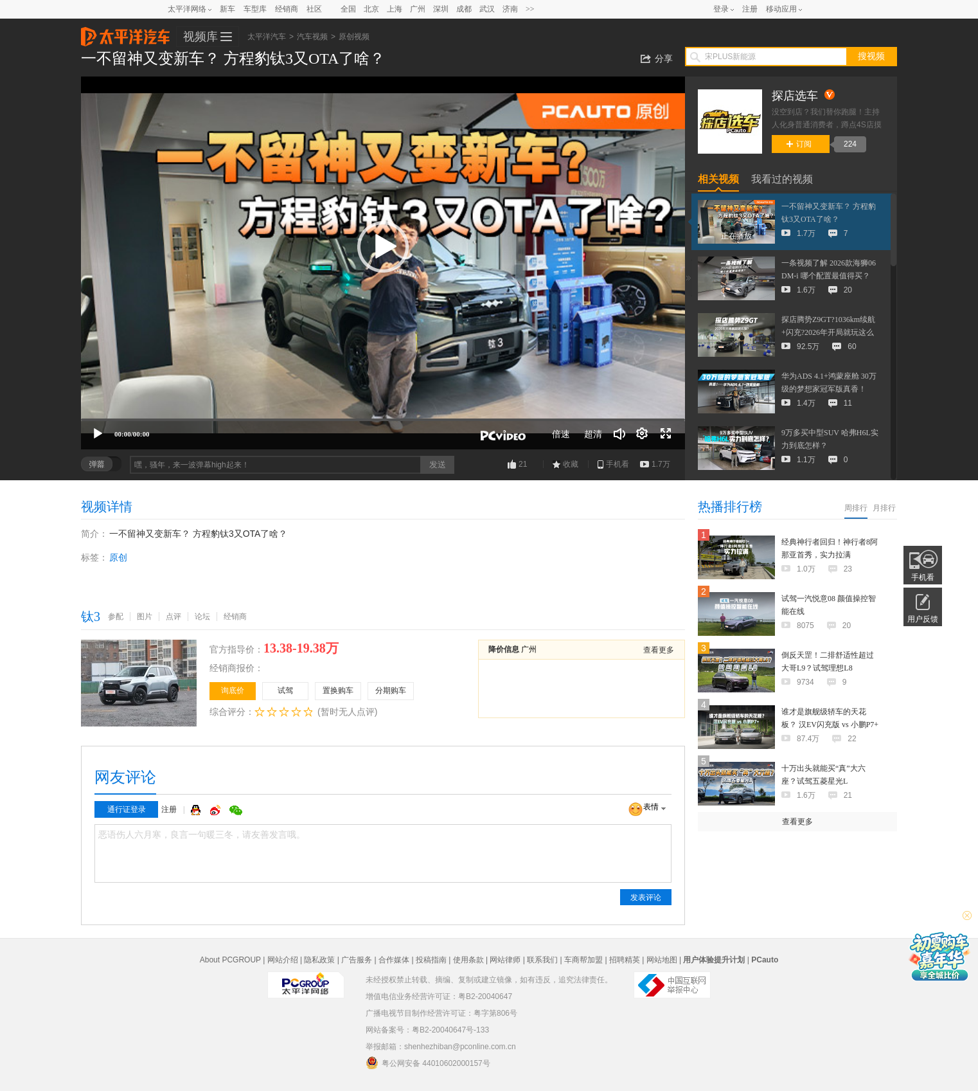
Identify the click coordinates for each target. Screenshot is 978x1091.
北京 (371, 9)
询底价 (232, 690)
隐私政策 (319, 959)
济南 (510, 9)
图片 (144, 616)
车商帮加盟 (583, 959)
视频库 (200, 36)
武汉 (487, 9)
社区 (314, 9)
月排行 (884, 507)
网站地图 (661, 959)
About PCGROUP (230, 959)
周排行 (855, 507)
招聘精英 (624, 959)
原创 (118, 557)
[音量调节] (619, 434)
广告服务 (356, 959)
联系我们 (542, 959)
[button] (383, 247)
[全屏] (665, 434)
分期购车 (390, 690)
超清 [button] (593, 434)
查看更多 (658, 649)
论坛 (202, 616)
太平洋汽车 (125, 33)
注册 (750, 9)
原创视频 (354, 36)
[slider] (383, 420)
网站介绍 (282, 959)
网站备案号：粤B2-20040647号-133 (427, 1029)
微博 (216, 810)
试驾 (285, 690)
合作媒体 (393, 959)
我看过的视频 (782, 179)
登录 (721, 9)
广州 (417, 9)
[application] (383, 263)
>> (530, 9)
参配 (115, 616)
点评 (173, 616)
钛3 (90, 616)
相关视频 (718, 179)
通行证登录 (126, 809)
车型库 (255, 9)
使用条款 (468, 959)
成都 (464, 9)
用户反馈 (922, 619)
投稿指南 (431, 959)
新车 (227, 9)
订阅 (799, 144)
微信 (235, 810)
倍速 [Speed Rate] (561, 434)
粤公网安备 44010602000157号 (428, 1062)
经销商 (286, 9)
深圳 (441, 9)
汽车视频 (312, 36)
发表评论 (645, 897)
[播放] (97, 434)
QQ (197, 810)
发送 (437, 464)
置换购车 (338, 690)
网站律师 (505, 959)
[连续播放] (642, 434)
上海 (394, 9)
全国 (348, 9)
